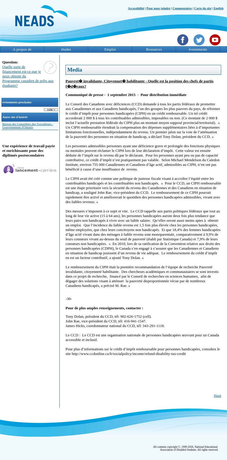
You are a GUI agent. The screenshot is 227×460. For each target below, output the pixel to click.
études (66, 49)
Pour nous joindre (158, 8)
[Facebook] (183, 46)
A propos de (22, 49)
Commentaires (182, 8)
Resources (154, 49)
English (219, 8)
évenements (198, 49)
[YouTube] (216, 46)
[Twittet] (200, 46)
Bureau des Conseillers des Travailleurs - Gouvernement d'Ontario (27, 125)
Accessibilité (136, 8)
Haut (217, 395)
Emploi (110, 49)
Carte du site (202, 8)
